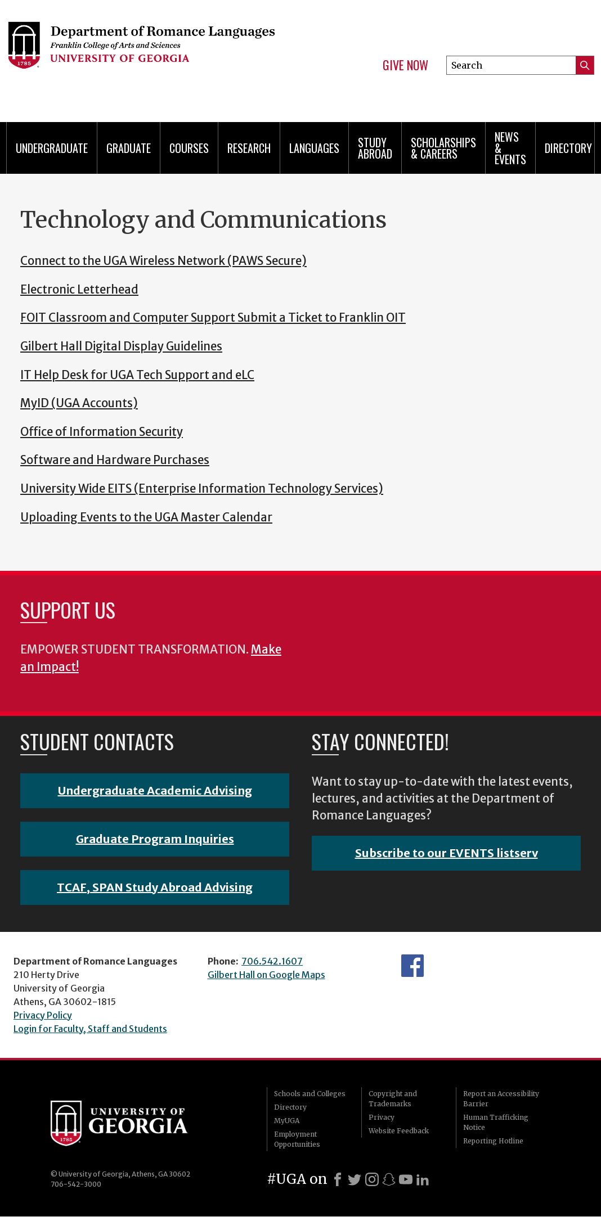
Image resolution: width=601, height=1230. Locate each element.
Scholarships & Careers (443, 148)
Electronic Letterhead (79, 289)
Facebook (412, 965)
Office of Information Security (101, 432)
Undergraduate (52, 147)
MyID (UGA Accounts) (79, 403)
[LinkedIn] (422, 1179)
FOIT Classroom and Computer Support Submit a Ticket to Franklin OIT (213, 317)
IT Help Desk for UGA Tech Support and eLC (137, 375)
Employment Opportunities (297, 1139)
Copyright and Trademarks (393, 1098)
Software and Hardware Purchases (114, 460)
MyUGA (286, 1120)
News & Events (510, 148)
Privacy (381, 1117)
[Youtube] (405, 1179)
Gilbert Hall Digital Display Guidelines (121, 346)
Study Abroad (375, 148)
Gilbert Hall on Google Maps (266, 974)
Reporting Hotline (493, 1141)
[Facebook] (337, 1179)
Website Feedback (399, 1131)
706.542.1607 (272, 961)
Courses (189, 147)
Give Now (405, 65)
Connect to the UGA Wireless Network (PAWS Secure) (163, 261)
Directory (568, 147)
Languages (314, 147)
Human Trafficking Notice (495, 1122)
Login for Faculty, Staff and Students (90, 1028)
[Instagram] (372, 1179)
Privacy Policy (43, 1015)
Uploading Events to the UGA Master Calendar (146, 517)
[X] (354, 1179)
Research (249, 147)
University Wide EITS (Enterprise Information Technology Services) (201, 488)
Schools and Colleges (310, 1093)
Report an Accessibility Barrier (501, 1098)
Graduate (128, 147)
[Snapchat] (389, 1179)
